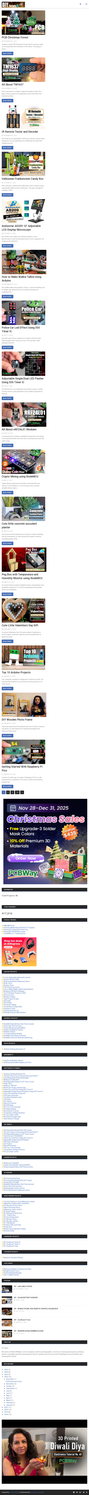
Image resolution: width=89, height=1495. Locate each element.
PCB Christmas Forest (15, 37)
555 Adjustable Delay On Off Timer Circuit (18, 1082)
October (9, 1386)
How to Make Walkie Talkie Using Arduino (18, 989)
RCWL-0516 (7, 983)
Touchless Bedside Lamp (12, 1097)
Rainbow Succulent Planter (13, 1257)
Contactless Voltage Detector (14, 1113)
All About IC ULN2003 (11, 1163)
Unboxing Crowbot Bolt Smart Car (15, 930)
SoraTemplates (14, 1492)
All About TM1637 (12, 84)
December (10, 1379)
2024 (6, 1372)
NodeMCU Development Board (14, 1036)
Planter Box (7, 1227)
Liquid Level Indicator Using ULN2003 (16, 1165)
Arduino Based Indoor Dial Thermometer (18, 1167)
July (8, 1391)
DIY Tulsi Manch (9, 1223)
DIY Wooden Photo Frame (17, 719)
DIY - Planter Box (9, 1215)
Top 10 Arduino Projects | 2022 (14, 993)
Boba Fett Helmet (9, 1103)
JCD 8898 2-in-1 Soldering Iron (14, 933)
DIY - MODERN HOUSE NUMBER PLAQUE (28, 1331)
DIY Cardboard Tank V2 (11, 1242)
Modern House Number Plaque (14, 1229)
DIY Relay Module (9, 1109)
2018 (6, 1414)
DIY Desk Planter (9, 1211)
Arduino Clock (8, 985)
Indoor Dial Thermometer (12, 1026)
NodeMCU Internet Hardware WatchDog (17, 1038)
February (9, 1403)
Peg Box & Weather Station (13, 1030)
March (8, 1400)
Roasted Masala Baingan (12, 1273)
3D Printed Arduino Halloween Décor (16, 981)
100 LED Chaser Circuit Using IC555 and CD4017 (20, 1076)
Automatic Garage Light (12, 1117)
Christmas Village (9, 1005)
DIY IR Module (8, 1105)
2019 (6, 1412)
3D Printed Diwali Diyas (11, 1178)
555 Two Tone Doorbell (11, 1107)
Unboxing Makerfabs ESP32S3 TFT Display (19, 928)
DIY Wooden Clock (10, 1219)
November (10, 1384)
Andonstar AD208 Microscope (14, 931)
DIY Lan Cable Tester (11, 1115)
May (8, 1395)
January (9, 1405)
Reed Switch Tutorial (11, 1111)
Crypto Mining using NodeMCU (20, 476)
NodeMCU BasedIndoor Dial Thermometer (18, 1024)
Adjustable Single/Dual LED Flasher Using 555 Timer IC (23, 1091)
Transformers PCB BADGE (13, 1136)
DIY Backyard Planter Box (12, 1213)
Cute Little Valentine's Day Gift (20, 625)
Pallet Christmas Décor (11, 1207)
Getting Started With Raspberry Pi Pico (17, 1062)
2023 (6, 1374)
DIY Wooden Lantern (10, 1221)
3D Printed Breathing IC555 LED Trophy (17, 1130)
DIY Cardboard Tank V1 (11, 1244)
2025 (6, 1370)
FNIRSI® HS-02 (8, 926)
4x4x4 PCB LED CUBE (11, 979)
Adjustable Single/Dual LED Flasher (16, 1140)
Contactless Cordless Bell (12, 1007)
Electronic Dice (8, 995)
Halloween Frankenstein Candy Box (22, 178)
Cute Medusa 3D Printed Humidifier (16, 1078)
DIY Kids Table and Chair (12, 1225)
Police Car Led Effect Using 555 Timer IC (18, 1089)
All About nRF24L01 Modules (19, 429)
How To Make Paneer (11, 1275)
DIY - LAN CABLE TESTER (23, 1286)
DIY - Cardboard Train (22, 1320)
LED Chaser (7, 1003)
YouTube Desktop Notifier (12, 1034)
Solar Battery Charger (11, 1119)
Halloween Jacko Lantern (12, 1209)
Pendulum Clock (9, 1009)
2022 (6, 1377)
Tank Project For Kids (11, 999)
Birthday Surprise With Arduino (14, 1012)
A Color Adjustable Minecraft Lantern (17, 977)
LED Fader (7, 1001)
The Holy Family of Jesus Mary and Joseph (19, 1201)
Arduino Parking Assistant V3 (14, 1049)
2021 (6, 1407)
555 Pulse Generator (10, 1095)
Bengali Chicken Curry (11, 1271)
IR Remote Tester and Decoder (20, 131)
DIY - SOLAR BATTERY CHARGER (26, 1297)
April (8, 1398)
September (10, 1388)
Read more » (7, 53)
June (8, 1393)
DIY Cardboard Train (10, 1246)
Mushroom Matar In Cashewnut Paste (17, 1269)
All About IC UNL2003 (11, 1080)
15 (17, 792)
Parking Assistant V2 (11, 1011)
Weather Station (9, 997)
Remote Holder (8, 1231)
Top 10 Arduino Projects (16, 672)
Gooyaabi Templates (37, 1492)
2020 (6, 1410)
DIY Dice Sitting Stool (11, 1217)
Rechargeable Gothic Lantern (14, 1188)
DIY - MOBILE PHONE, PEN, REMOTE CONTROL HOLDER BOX (36, 1309)
